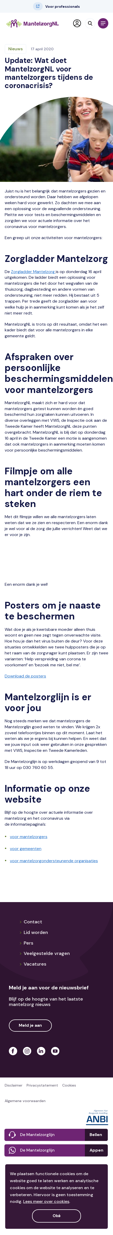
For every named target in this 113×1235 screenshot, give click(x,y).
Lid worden (33, 932)
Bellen (96, 1134)
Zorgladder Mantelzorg (33, 271)
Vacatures (32, 964)
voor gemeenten (25, 848)
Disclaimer (13, 1085)
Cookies (69, 1085)
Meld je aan (30, 1025)
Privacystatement (42, 1085)
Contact (30, 922)
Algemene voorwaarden (25, 1100)
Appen (96, 1150)
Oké (57, 1215)
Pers (26, 943)
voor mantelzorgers (28, 836)
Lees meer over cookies (46, 1201)
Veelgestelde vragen (44, 953)
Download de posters (25, 676)
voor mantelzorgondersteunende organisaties (54, 860)
